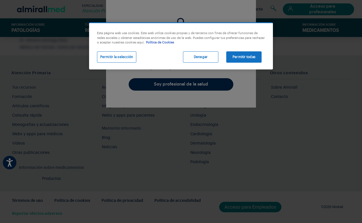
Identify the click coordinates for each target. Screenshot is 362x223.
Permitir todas (243, 57)
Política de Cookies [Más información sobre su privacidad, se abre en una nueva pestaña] (160, 42)
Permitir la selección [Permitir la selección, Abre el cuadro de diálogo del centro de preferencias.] (116, 57)
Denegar (201, 57)
